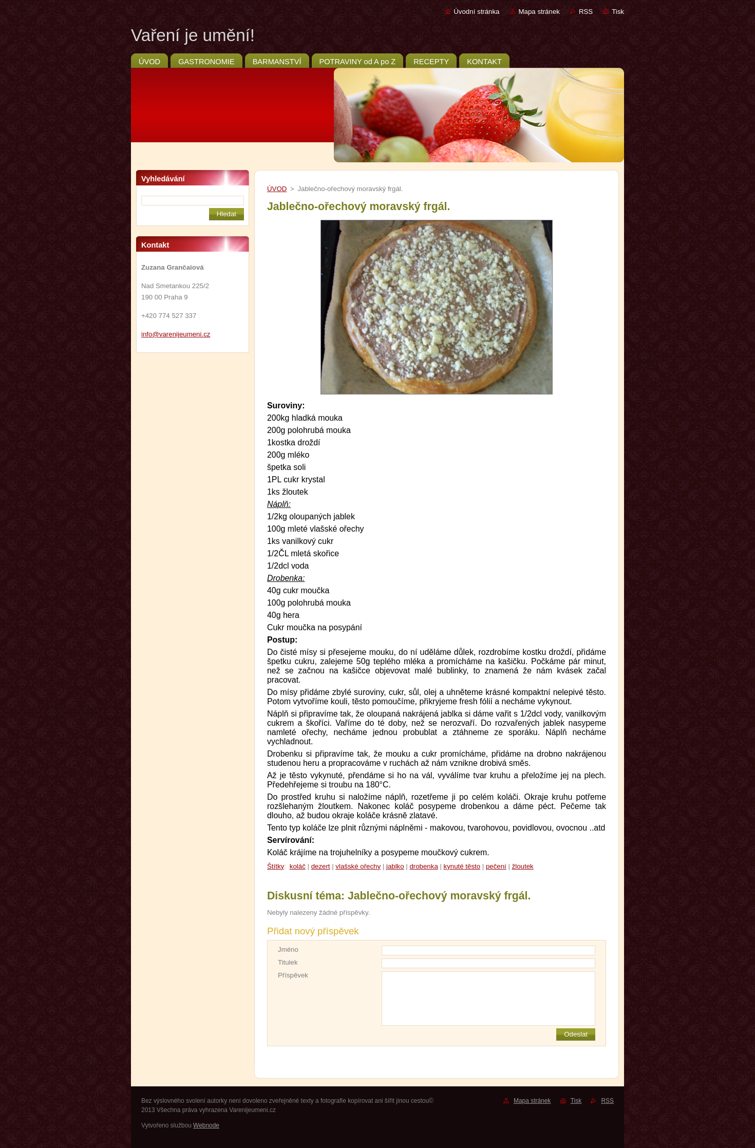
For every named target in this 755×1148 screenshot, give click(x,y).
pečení (496, 866)
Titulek (288, 962)
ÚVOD (277, 189)
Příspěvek (293, 975)
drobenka (423, 866)
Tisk (618, 11)
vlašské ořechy (358, 866)
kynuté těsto (462, 866)
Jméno (288, 949)
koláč (298, 866)
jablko (395, 866)
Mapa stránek (539, 11)
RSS (586, 11)
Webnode (206, 1125)
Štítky (275, 866)
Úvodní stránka (476, 11)
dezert (320, 866)
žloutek (523, 866)
